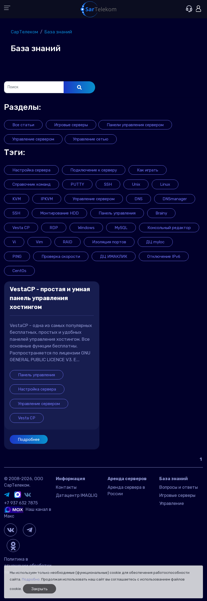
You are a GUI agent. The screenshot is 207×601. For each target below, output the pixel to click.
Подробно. (31, 579)
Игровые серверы (177, 495)
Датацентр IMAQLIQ (76, 495)
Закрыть (39, 588)
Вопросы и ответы (178, 487)
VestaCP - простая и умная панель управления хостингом (50, 298)
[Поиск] (34, 87)
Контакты (66, 487)
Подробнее (29, 439)
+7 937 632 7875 (21, 502)
